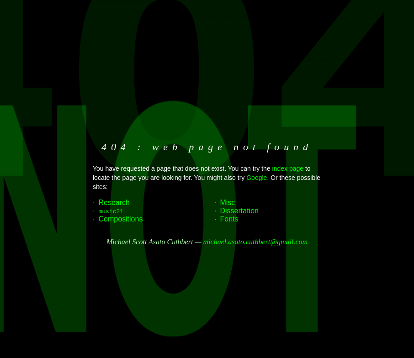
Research (113, 202)
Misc (227, 202)
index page (288, 168)
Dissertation (239, 211)
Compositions (120, 219)
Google (256, 177)
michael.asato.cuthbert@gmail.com (255, 242)
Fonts (229, 219)
